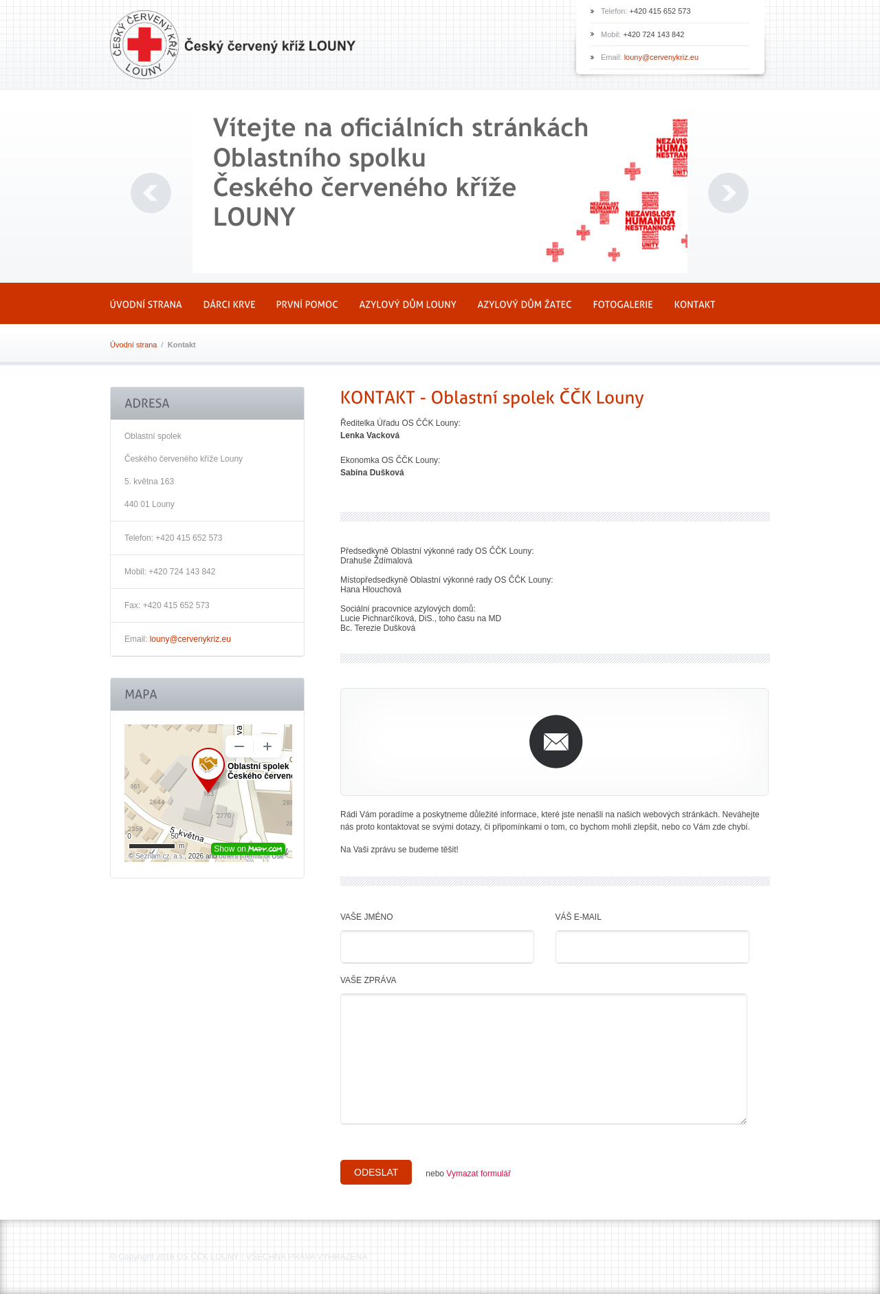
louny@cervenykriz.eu (661, 57)
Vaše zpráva (368, 980)
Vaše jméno (366, 917)
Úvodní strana (133, 345)
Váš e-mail (579, 917)
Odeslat (376, 1172)
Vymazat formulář (478, 1173)
